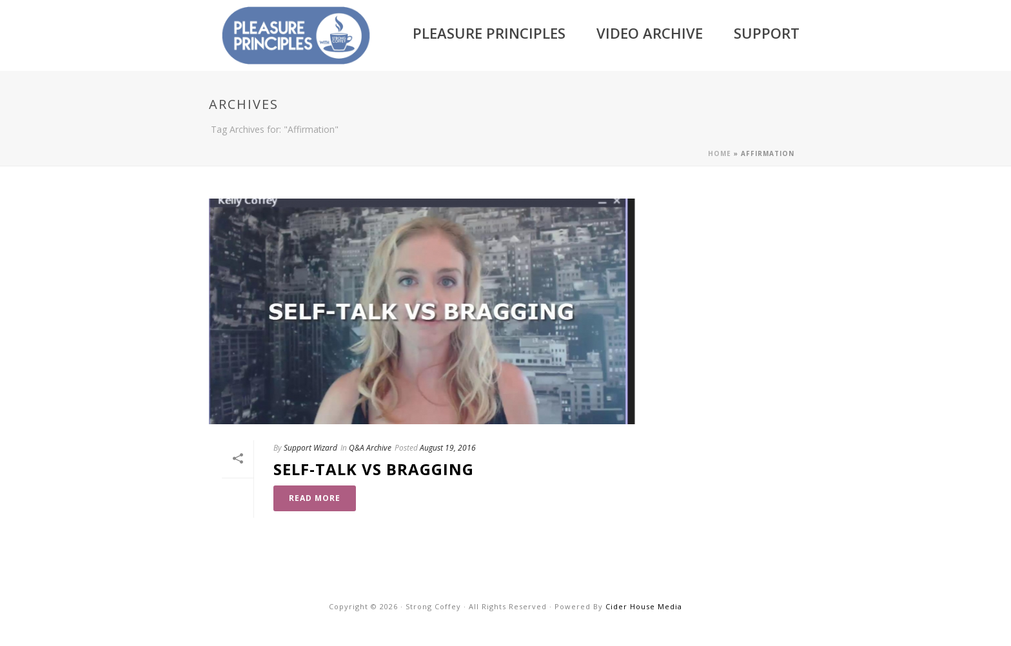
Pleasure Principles (489, 33)
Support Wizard (310, 447)
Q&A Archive (370, 447)
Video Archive (649, 33)
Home (719, 153)
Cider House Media (643, 606)
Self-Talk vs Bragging (373, 469)
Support (767, 33)
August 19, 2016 (448, 447)
